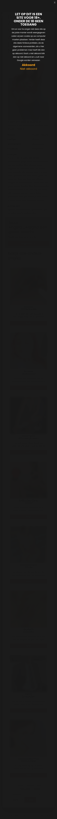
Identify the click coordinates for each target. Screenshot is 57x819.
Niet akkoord (28, 69)
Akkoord (28, 65)
